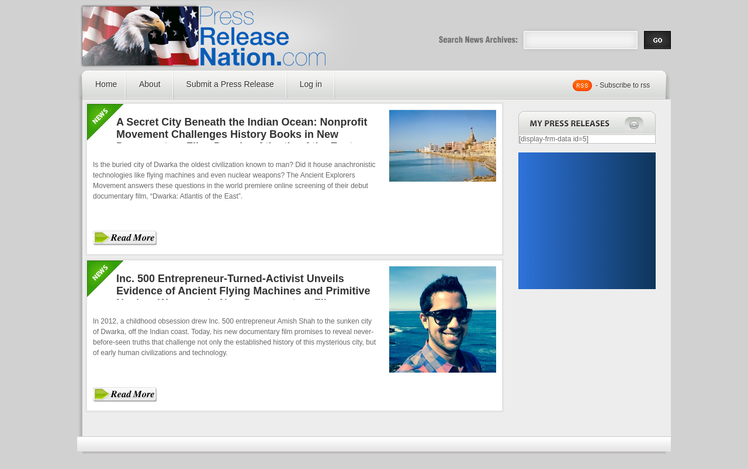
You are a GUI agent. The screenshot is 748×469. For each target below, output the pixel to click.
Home (106, 84)
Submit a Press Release (230, 84)
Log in (311, 84)
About (150, 84)
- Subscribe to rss (622, 85)
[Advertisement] (586, 220)
